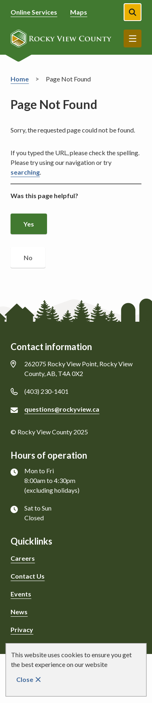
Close (24, 679)
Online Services (34, 12)
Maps (78, 12)
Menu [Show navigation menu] (132, 38)
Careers (23, 558)
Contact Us (28, 576)
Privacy (22, 629)
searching (25, 172)
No (28, 257)
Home (20, 79)
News (19, 611)
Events (21, 594)
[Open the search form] (132, 12)
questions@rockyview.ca (61, 409)
